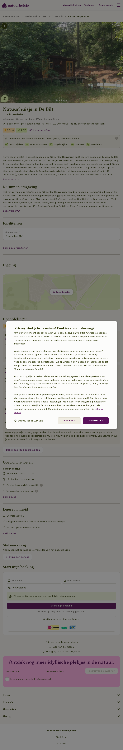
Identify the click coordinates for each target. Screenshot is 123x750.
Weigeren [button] (69, 420)
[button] (28, 420)
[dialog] (61, 375)
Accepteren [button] (95, 420)
